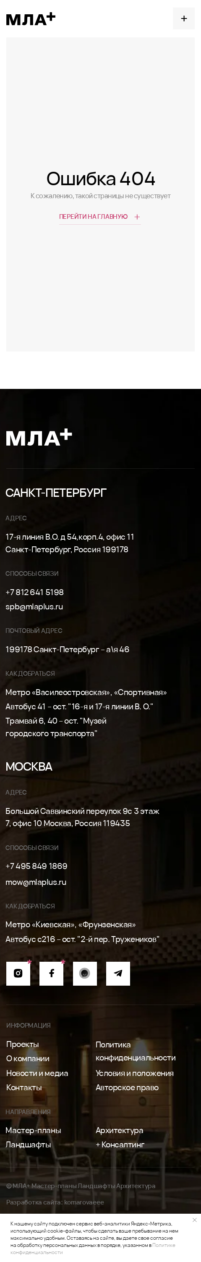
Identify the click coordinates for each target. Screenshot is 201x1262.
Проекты (22, 1043)
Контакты (24, 1087)
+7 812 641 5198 (34, 592)
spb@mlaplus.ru (34, 606)
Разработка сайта (33, 1202)
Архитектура (120, 1130)
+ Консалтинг (120, 1144)
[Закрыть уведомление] (195, 1220)
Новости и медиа (37, 1072)
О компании (28, 1058)
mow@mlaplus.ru (35, 881)
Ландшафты (28, 1144)
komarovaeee (84, 1202)
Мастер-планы (33, 1130)
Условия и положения (135, 1072)
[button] (184, 18)
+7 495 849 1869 (36, 865)
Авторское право (127, 1087)
